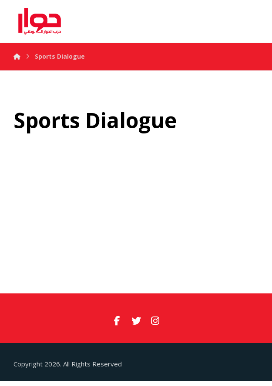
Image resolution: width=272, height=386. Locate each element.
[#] (117, 320)
